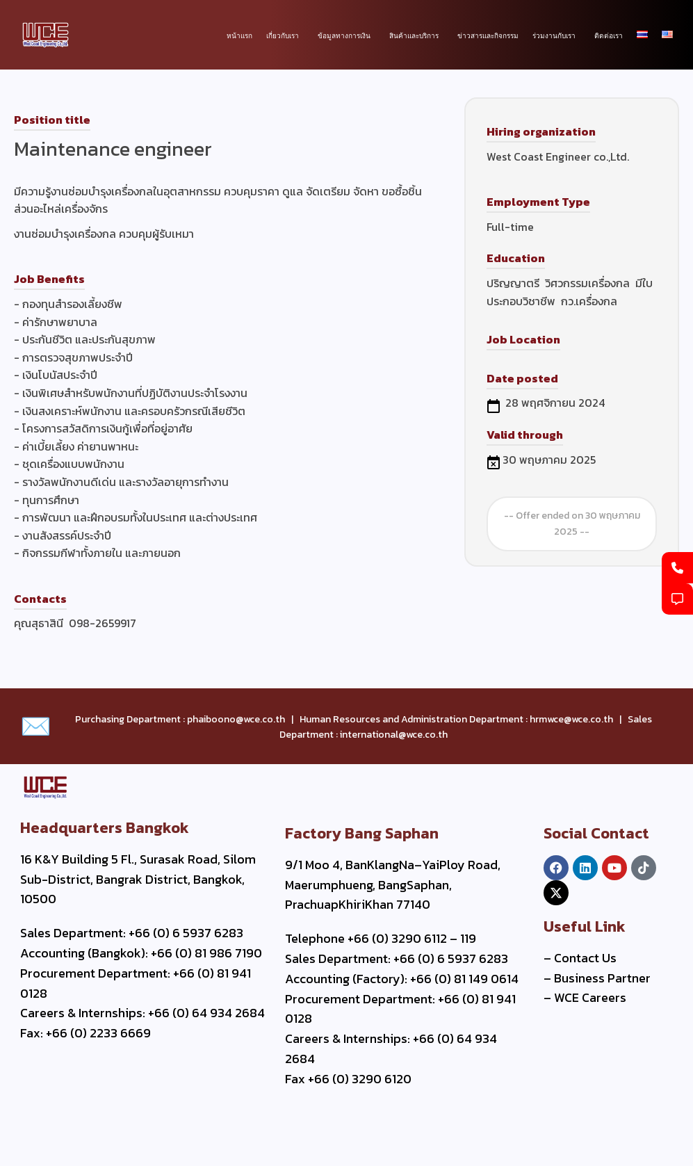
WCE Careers (590, 997)
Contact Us (585, 957)
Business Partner (602, 978)
